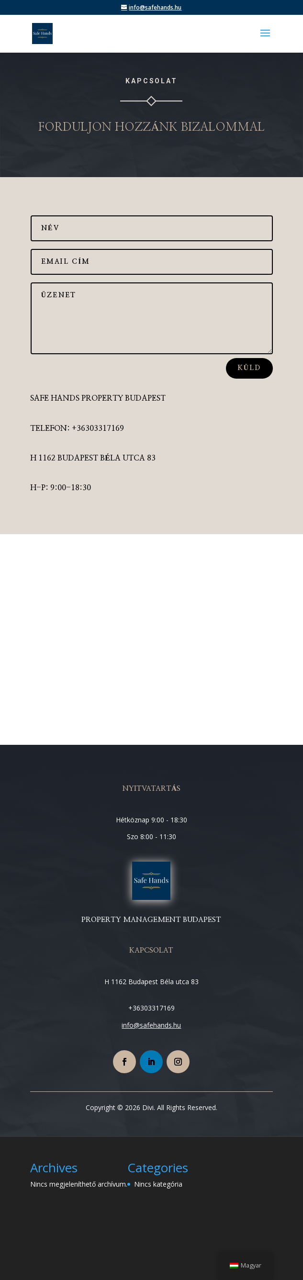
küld (249, 368)
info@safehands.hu (151, 1025)
